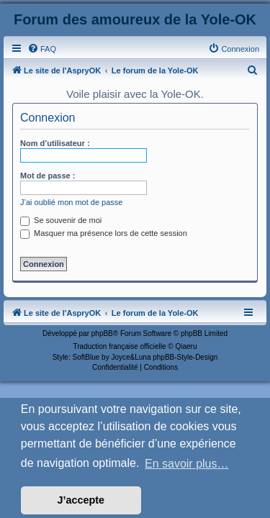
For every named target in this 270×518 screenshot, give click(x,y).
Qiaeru (186, 346)
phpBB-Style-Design (185, 357)
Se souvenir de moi (61, 220)
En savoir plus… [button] (187, 464)
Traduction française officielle (119, 346)
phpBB (102, 333)
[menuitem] (41, 49)
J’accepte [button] (81, 500)
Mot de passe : (47, 175)
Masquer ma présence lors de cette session (103, 233)
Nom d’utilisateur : (55, 143)
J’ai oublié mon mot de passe (71, 202)
